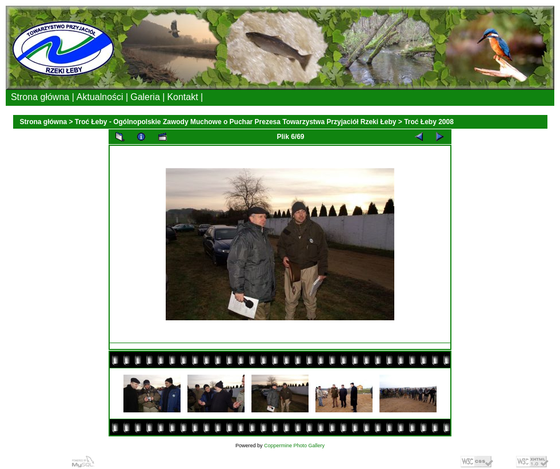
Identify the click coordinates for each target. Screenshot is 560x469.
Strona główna (43, 122)
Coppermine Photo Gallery (294, 445)
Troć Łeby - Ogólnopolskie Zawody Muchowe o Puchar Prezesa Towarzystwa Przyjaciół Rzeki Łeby (236, 122)
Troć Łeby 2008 (429, 122)
